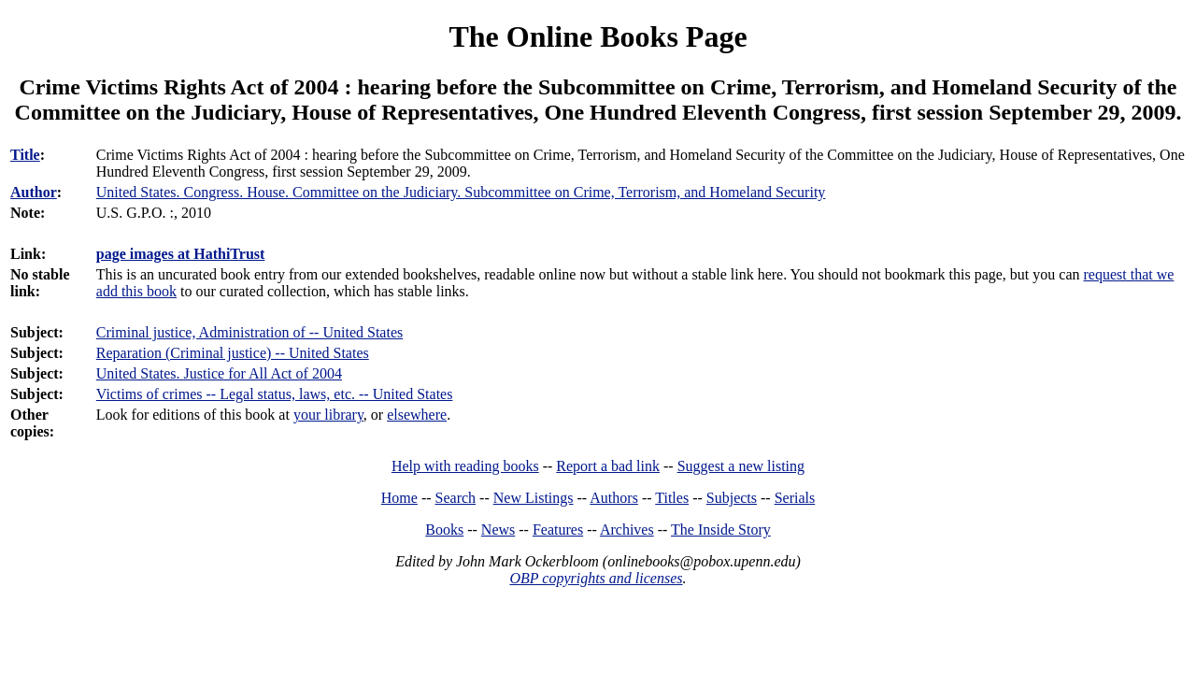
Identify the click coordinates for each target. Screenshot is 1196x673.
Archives (627, 529)
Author (33, 192)
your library (328, 414)
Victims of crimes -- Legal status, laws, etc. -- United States (274, 394)
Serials (795, 498)
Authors (614, 498)
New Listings (533, 498)
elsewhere (417, 414)
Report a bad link (608, 466)
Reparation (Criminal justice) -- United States (232, 353)
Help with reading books (465, 466)
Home (399, 498)
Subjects (731, 498)
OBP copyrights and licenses (595, 578)
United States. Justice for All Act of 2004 (219, 373)
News (498, 529)
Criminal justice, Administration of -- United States (249, 332)
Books (444, 529)
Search (456, 498)
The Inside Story (721, 529)
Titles (672, 498)
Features (558, 529)
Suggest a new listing (740, 466)
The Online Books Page (597, 36)
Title (25, 155)
